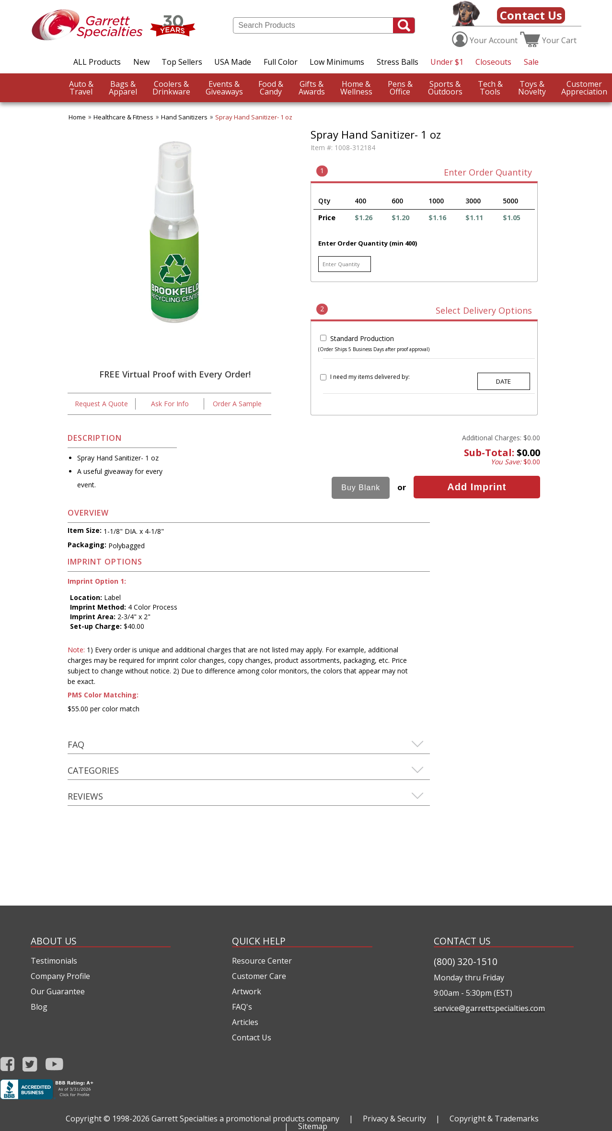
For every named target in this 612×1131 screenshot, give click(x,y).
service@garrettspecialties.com (489, 1008)
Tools (490, 88)
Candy (270, 88)
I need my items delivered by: (370, 377)
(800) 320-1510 (465, 961)
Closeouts (493, 62)
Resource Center (262, 961)
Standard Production (362, 338)
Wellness (356, 88)
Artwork (246, 991)
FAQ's (242, 1007)
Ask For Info (170, 403)
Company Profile (60, 976)
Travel (81, 88)
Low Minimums (337, 62)
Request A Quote (101, 403)
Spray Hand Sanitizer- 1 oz (253, 117)
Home (77, 117)
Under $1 (446, 62)
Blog (39, 1007)
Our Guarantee (58, 991)
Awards (312, 88)
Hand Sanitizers (184, 117)
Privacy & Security (394, 1118)
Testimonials (54, 961)
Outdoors (445, 88)
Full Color (281, 62)
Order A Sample (237, 403)
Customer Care (259, 976)
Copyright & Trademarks (494, 1118)
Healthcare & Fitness (123, 117)
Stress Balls (397, 62)
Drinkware (171, 88)
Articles (245, 1022)
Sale (531, 62)
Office (400, 88)
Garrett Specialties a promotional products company (245, 1118)
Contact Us (531, 15)
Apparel (123, 88)
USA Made (232, 62)
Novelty (532, 88)
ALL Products (97, 62)
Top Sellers (182, 62)
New (141, 62)
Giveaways (224, 88)
